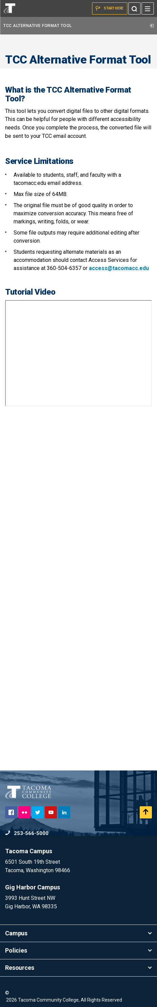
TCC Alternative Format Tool (78, 25)
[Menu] (147, 8)
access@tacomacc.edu (119, 268)
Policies (78, 950)
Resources (78, 967)
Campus (78, 933)
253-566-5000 (26, 833)
